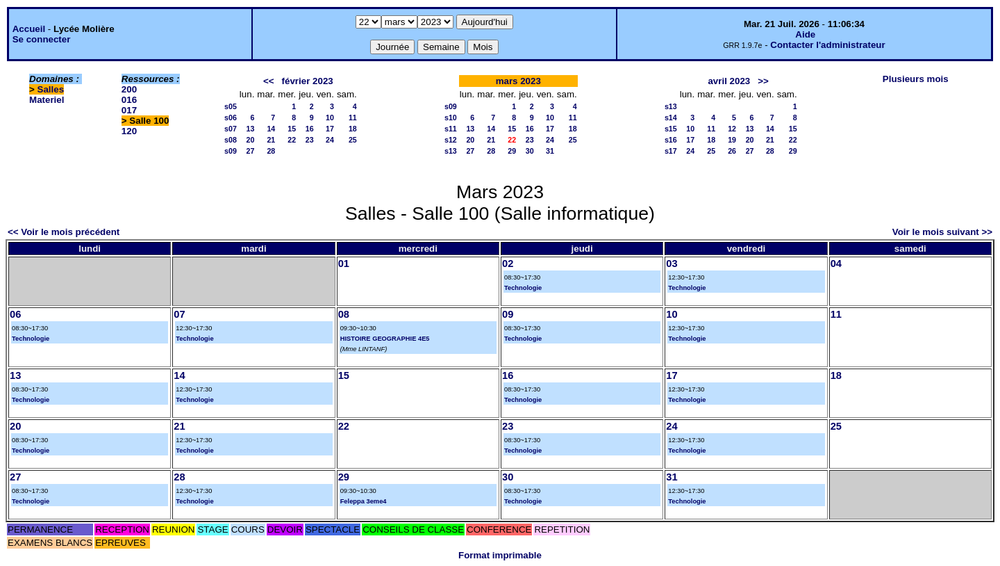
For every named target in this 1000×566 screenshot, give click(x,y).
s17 (671, 151)
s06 (230, 117)
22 (292, 140)
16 (310, 128)
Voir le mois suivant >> (942, 232)
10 (330, 117)
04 (836, 263)
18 (353, 128)
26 (732, 151)
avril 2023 (729, 81)
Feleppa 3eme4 (363, 501)
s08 (230, 140)
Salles (51, 89)
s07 (230, 128)
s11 (450, 128)
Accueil (28, 29)
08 (343, 314)
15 (292, 128)
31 (550, 151)
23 (310, 140)
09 (507, 314)
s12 (450, 140)
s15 (671, 128)
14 (271, 128)
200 (129, 89)
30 (530, 151)
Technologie (523, 287)
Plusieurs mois (916, 79)
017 (129, 110)
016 (129, 100)
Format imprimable (500, 555)
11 (353, 117)
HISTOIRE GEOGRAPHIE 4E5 (385, 338)
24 (330, 140)
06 (15, 314)
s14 (671, 117)
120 (129, 131)
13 (251, 128)
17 (330, 128)
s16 (671, 140)
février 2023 (307, 81)
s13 (450, 151)
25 (353, 140)
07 (179, 314)
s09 (230, 151)
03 (671, 263)
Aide (805, 34)
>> (763, 81)
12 (732, 128)
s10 (450, 117)
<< (268, 81)
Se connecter (41, 39)
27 (251, 151)
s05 (230, 106)
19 (732, 140)
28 (271, 151)
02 (507, 263)
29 (512, 151)
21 (271, 140)
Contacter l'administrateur (827, 45)
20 (251, 140)
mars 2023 (518, 81)
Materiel (46, 100)
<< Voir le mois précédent (63, 232)
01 (343, 263)
